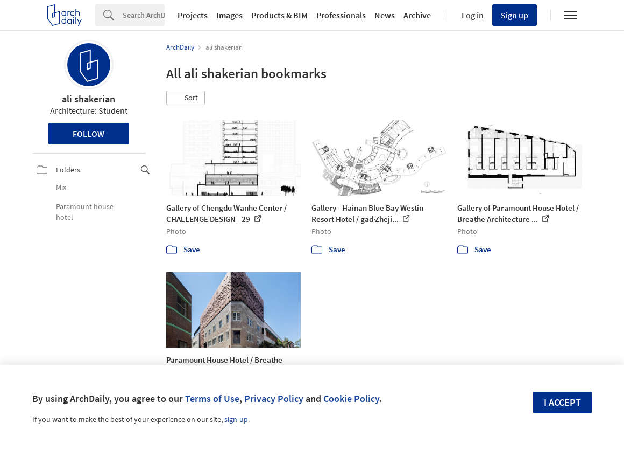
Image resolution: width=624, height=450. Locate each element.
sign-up (236, 419)
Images (229, 15)
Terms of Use (212, 398)
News (384, 15)
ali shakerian (88, 99)
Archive (417, 15)
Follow (88, 133)
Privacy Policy (273, 398)
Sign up (514, 15)
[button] (185, 98)
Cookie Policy (351, 398)
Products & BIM (279, 15)
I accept (562, 402)
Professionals (341, 15)
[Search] (144, 15)
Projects (193, 15)
